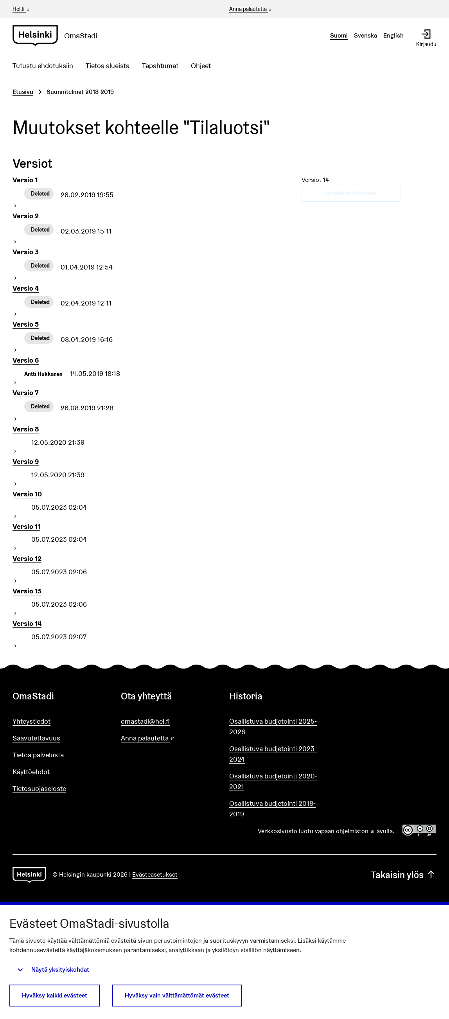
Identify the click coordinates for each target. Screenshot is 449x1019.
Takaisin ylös (403, 875)
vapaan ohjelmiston (345, 831)
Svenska (365, 35)
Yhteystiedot (31, 721)
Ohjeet (201, 65)
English (393, 35)
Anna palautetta (251, 9)
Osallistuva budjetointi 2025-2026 (273, 726)
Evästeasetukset (155, 874)
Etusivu (23, 92)
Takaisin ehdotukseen (351, 193)
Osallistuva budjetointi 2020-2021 (273, 781)
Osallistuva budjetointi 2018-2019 (272, 808)
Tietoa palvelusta (38, 754)
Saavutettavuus (36, 737)
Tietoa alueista (107, 65)
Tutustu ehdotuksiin (43, 65)
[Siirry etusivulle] (58, 36)
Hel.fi (22, 9)
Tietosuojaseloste (39, 788)
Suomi (339, 35)
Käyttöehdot (31, 771)
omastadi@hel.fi (145, 721)
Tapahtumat (160, 65)
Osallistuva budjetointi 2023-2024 (273, 754)
